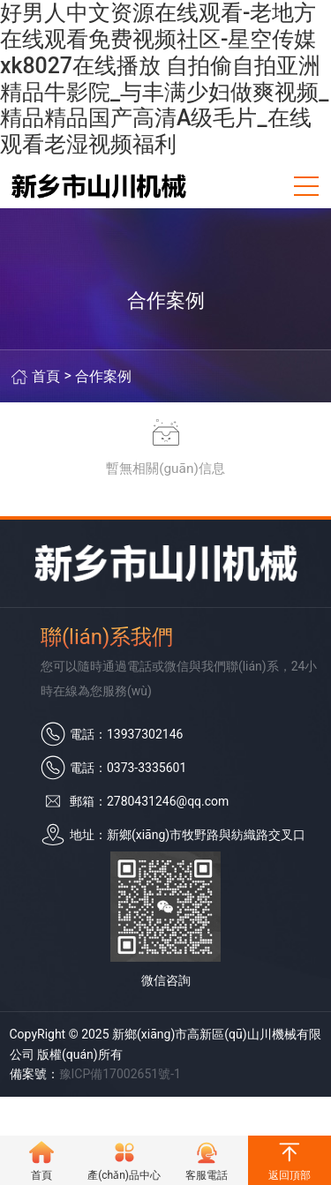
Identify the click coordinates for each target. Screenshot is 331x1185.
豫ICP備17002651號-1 (120, 1074)
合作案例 (103, 376)
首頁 (46, 376)
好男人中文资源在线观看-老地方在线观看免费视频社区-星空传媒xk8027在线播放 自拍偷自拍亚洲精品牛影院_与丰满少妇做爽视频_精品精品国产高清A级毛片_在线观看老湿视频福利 (164, 78)
